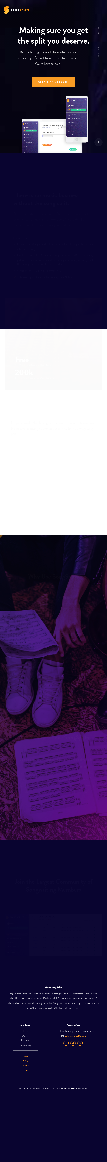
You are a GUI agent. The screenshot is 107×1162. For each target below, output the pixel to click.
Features (25, 1040)
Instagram (98, 33)
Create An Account (53, 81)
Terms (25, 1070)
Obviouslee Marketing (76, 1089)
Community (25, 1045)
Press (25, 1056)
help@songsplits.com (73, 1036)
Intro (25, 1031)
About (25, 1036)
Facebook (98, 58)
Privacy (25, 1065)
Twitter (98, 46)
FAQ (25, 1060)
